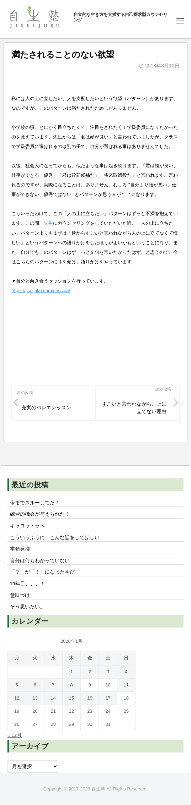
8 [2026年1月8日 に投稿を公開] (71, 685)
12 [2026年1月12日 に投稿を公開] (16, 698)
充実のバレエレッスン (46, 407)
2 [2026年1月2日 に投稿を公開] (90, 671)
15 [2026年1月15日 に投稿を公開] (71, 698)
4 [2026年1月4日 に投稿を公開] (126, 671)
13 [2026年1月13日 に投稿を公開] (34, 698)
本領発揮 (20, 549)
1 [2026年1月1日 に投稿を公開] (71, 671)
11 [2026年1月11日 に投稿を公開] (126, 685)
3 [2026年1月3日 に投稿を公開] (108, 671)
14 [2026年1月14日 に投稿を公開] (53, 698)
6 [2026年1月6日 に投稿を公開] (35, 685)
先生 (48, 223)
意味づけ (22, 595)
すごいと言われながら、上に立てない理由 (134, 408)
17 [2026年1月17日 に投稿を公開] (107, 698)
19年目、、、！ (27, 583)
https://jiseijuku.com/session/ (40, 290)
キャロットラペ (27, 526)
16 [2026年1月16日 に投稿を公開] (89, 698)
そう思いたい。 (27, 606)
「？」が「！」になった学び (42, 572)
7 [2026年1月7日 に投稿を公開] (53, 685)
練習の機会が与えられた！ (40, 514)
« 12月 (14, 735)
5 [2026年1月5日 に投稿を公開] (17, 685)
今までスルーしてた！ (35, 502)
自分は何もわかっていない (40, 560)
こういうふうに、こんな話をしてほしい (55, 537)
